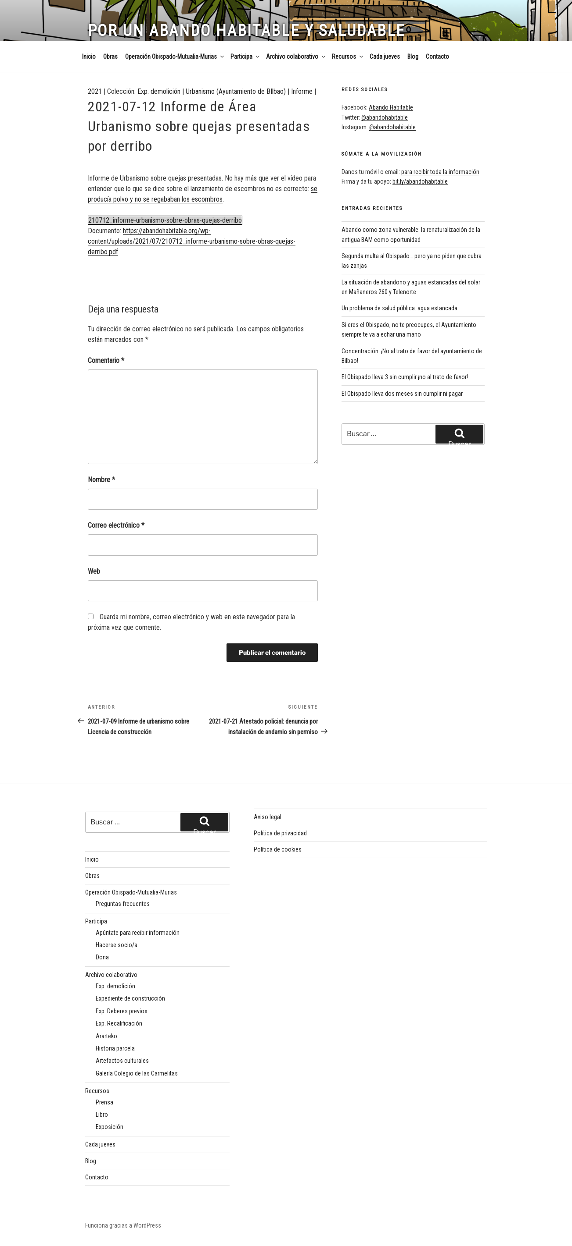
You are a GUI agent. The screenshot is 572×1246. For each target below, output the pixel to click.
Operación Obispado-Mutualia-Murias (175, 56)
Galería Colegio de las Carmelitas (137, 1073)
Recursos (348, 56)
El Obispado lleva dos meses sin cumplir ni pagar (402, 393)
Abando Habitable (391, 107)
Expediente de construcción (130, 998)
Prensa (104, 1102)
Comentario (106, 360)
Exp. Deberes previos (121, 1011)
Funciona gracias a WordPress (123, 1225)
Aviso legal (267, 816)
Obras (110, 56)
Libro (102, 1114)
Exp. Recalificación (119, 1023)
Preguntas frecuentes (123, 903)
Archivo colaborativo (296, 56)
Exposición (109, 1126)
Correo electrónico (116, 525)
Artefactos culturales (122, 1060)
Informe (302, 91)
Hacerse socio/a (116, 944)
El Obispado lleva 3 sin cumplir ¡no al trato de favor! (405, 376)
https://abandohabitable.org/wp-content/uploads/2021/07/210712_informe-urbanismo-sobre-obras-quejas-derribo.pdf (191, 241)
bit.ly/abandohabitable (420, 181)
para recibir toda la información (440, 171)
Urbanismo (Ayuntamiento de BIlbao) (236, 91)
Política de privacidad (280, 833)
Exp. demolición (158, 91)
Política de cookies (278, 849)
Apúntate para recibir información (138, 932)
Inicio (89, 56)
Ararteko (106, 1036)
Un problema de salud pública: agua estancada (399, 308)
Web (94, 571)
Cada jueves (385, 56)
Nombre (101, 480)
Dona (102, 957)
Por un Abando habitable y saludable (247, 30)
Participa (245, 56)
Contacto (437, 56)
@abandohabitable (384, 117)
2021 (95, 91)
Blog (412, 56)
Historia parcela (115, 1048)
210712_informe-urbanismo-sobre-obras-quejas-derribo (165, 220)
